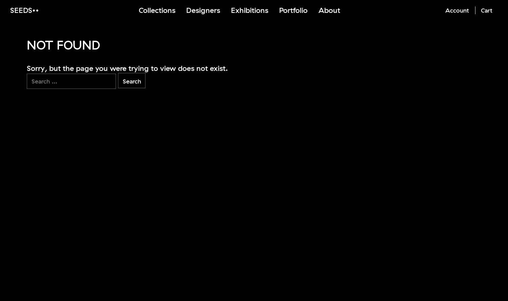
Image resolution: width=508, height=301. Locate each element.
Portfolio (293, 10)
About (329, 10)
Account (457, 10)
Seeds (21, 10)
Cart (486, 10)
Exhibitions (249, 10)
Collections (157, 10)
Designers (203, 10)
